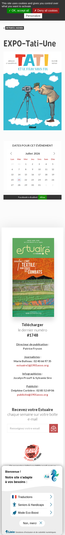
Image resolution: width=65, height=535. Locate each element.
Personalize (33, 15)
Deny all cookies (46, 10)
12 (53, 169)
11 (46, 169)
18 (46, 174)
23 (32, 179)
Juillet (29, 153)
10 (39, 169)
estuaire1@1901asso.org (32, 365)
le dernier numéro (32, 330)
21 (19, 179)
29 (12, 164)
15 (26, 174)
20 (12, 179)
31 (39, 185)
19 (53, 174)
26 (53, 179)
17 (39, 174)
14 (19, 174)
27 (12, 185)
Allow (42, 197)
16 (32, 174)
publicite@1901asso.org (32, 394)
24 (39, 179)
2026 (37, 153)
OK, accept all (19, 10)
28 (19, 185)
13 (12, 174)
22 (26, 179)
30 (19, 164)
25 (46, 179)
